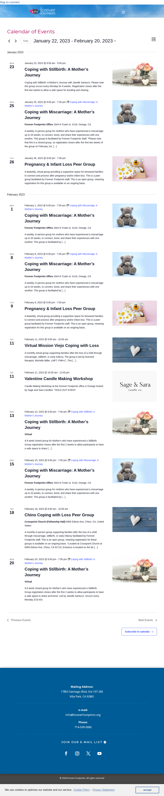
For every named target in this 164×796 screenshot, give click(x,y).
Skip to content (10, 2)
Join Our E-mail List (82, 742)
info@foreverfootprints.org (83, 715)
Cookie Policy (81, 789)
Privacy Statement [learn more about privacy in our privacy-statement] (104, 789)
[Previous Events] (9, 41)
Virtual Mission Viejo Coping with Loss (62, 345)
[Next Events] (16, 41)
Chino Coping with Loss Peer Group (59, 515)
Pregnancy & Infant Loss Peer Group (60, 164)
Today (25, 41)
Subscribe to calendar (137, 631)
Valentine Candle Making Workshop (59, 378)
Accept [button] (147, 790)
